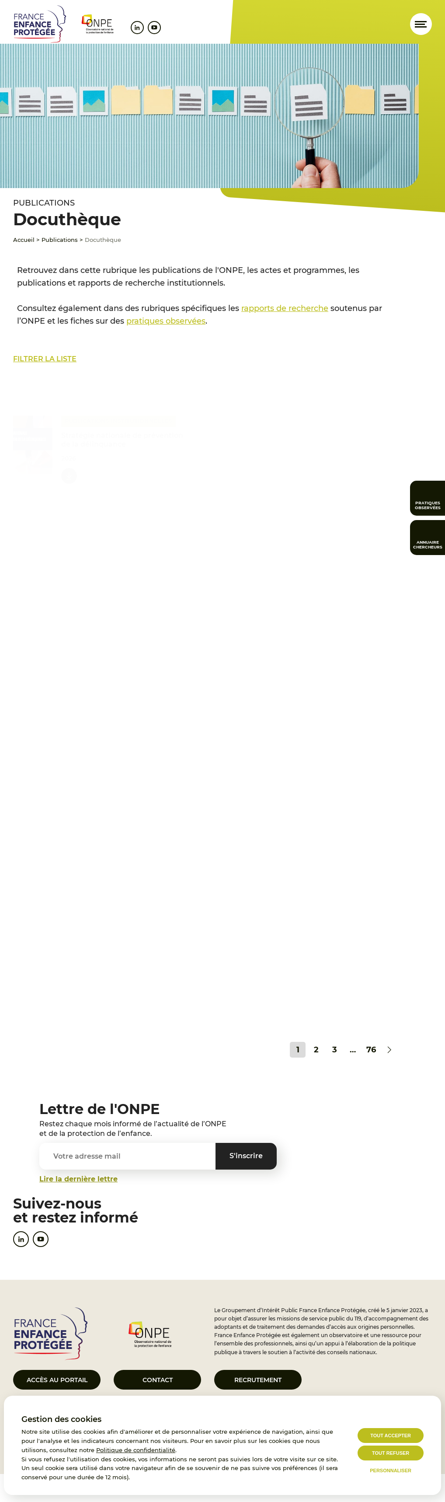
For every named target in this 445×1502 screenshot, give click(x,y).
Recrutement (258, 1380)
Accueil (24, 239)
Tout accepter (390, 1435)
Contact (158, 1380)
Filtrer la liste (44, 359)
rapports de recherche (284, 308)
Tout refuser (390, 1453)
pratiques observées (165, 321)
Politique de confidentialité (135, 1449)
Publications (60, 239)
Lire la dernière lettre (78, 1179)
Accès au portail (57, 1380)
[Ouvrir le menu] (421, 24)
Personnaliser (390, 1470)
